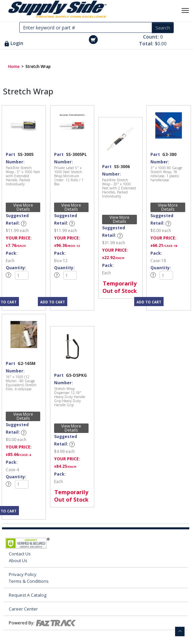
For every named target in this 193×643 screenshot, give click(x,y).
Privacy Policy (23, 574)
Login (16, 43)
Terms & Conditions (29, 581)
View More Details (23, 207)
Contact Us (20, 554)
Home (14, 66)
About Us (18, 560)
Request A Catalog (27, 595)
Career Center (23, 609)
